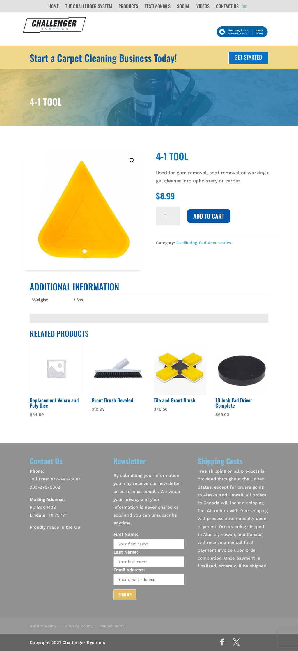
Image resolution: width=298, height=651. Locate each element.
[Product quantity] (168, 216)
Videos (203, 7)
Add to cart (208, 216)
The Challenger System (88, 7)
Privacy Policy (79, 626)
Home (53, 7)
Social (183, 7)
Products (128, 7)
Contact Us (227, 7)
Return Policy (43, 626)
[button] (132, 160)
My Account (112, 626)
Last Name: (125, 552)
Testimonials (158, 7)
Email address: (129, 569)
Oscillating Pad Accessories (203, 242)
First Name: (126, 534)
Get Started (248, 57)
